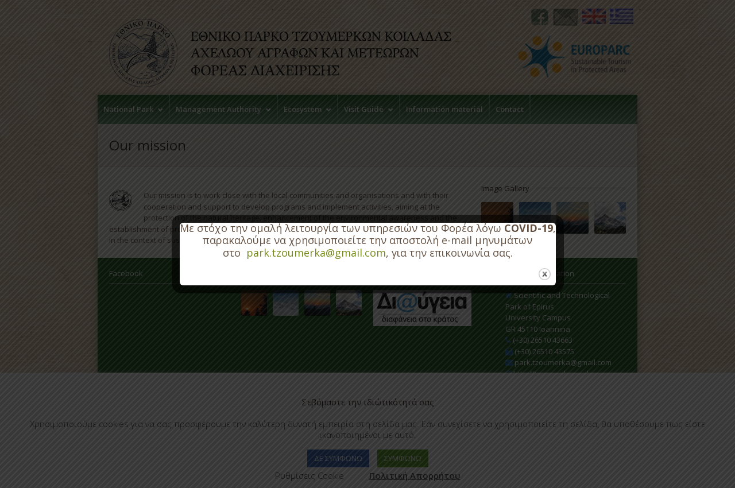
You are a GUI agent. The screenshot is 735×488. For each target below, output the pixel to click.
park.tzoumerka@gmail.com (316, 253)
